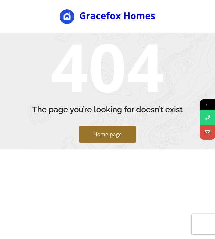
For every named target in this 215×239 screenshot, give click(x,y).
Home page (107, 134)
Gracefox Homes (107, 16)
